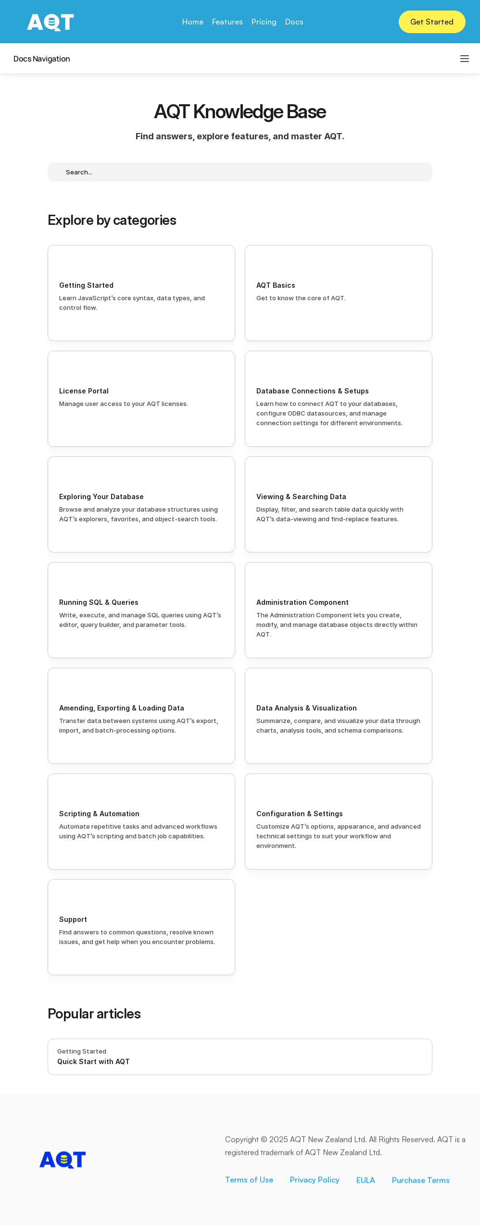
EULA (365, 1181)
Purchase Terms (421, 1181)
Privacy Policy (315, 1181)
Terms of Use (249, 1181)
